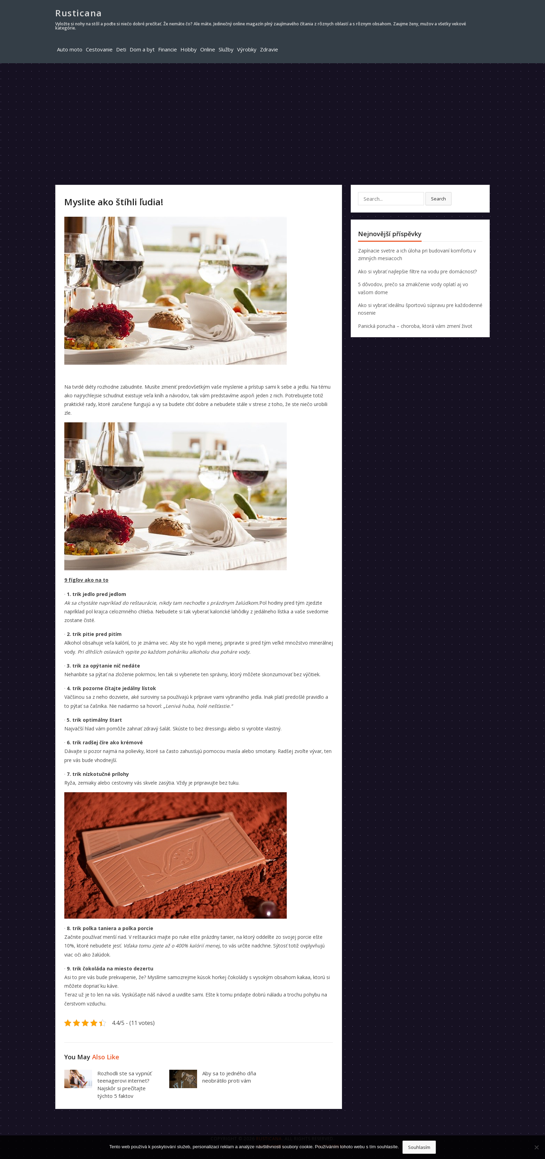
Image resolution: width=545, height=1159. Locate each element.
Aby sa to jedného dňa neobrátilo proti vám (229, 1077)
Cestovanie (99, 49)
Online (207, 49)
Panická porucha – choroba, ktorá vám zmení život (415, 326)
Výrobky (247, 49)
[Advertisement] (272, 115)
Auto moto (69, 49)
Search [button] (438, 199)
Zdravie (269, 49)
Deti (121, 49)
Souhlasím (419, 1147)
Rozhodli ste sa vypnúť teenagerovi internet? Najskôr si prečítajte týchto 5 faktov (124, 1084)
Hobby (188, 49)
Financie (167, 49)
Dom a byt (142, 49)
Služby (226, 49)
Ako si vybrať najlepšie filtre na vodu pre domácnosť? (417, 271)
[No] (536, 1147)
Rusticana (78, 13)
